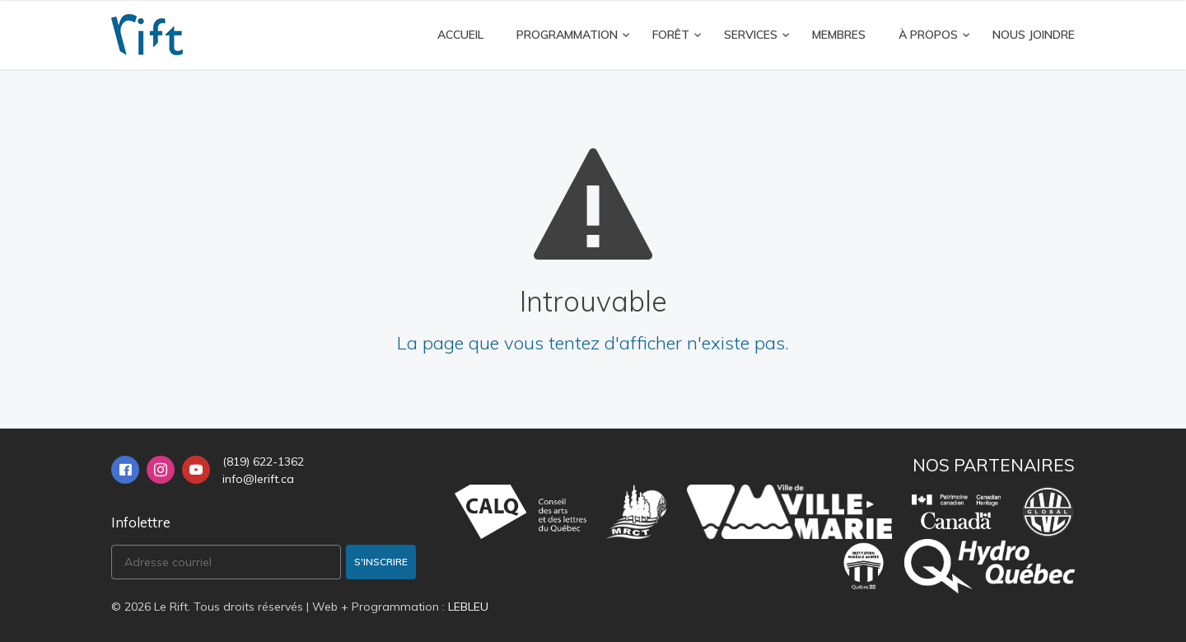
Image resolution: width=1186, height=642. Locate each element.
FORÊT (670, 34)
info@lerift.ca (258, 478)
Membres (839, 34)
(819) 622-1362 (263, 461)
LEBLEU (468, 606)
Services (750, 34)
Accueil (460, 34)
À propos (928, 34)
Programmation (567, 34)
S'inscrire (381, 561)
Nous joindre (1033, 34)
